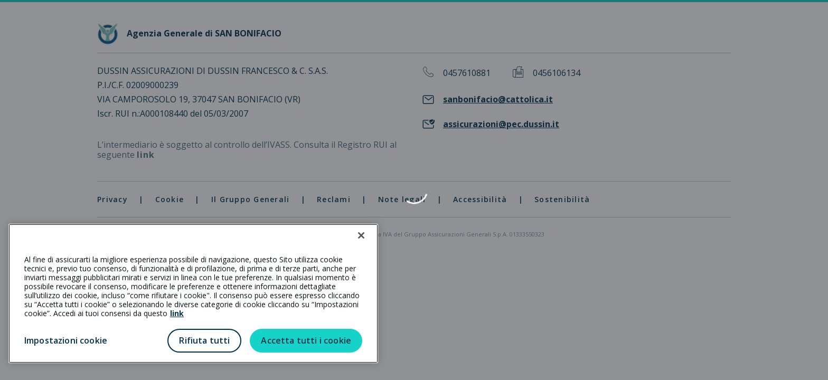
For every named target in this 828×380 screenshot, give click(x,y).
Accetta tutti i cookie (306, 340)
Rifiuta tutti (204, 340)
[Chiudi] (361, 235)
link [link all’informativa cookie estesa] (177, 313)
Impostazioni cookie (65, 340)
